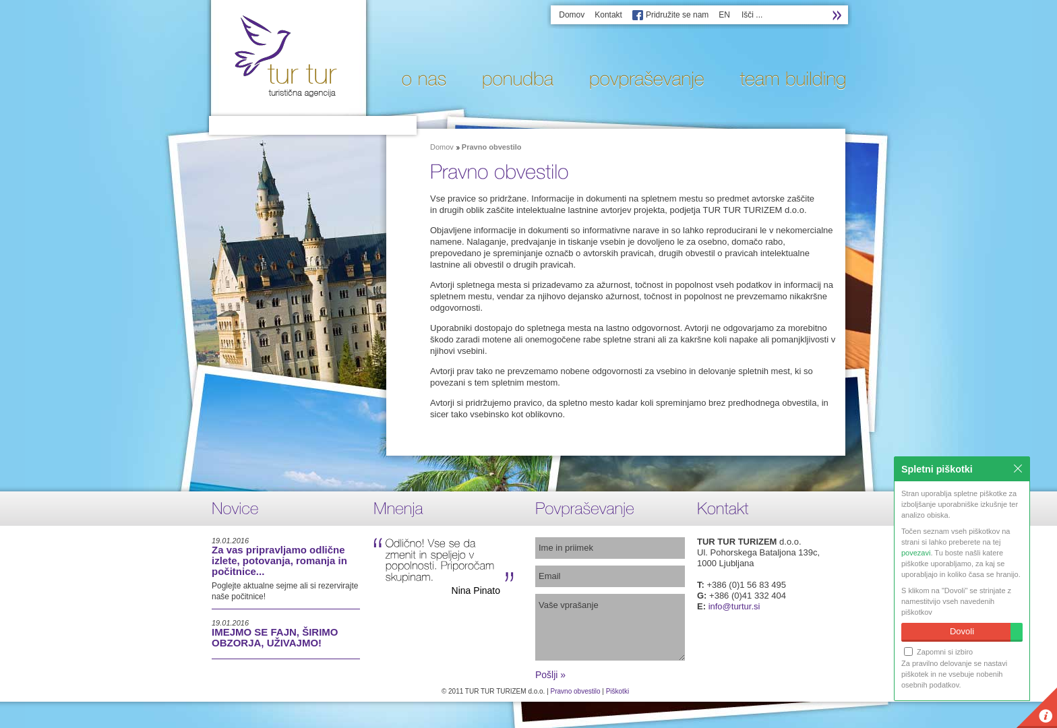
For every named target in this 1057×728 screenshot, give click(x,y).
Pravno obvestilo (576, 691)
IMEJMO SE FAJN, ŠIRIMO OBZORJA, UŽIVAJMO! (275, 637)
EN (724, 15)
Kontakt (608, 15)
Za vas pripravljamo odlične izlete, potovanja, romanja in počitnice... (279, 560)
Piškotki (617, 691)
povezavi (915, 553)
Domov (571, 15)
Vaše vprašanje (610, 627)
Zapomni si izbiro (938, 651)
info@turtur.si (734, 606)
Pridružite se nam (677, 15)
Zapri (1018, 468)
